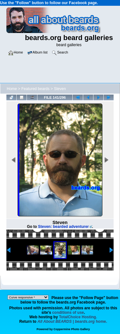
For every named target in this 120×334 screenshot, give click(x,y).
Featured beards (35, 89)
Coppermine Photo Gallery (71, 329)
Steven (60, 89)
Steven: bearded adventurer (63, 226)
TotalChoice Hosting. (78, 317)
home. (72, 321)
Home (12, 89)
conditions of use (68, 312)
